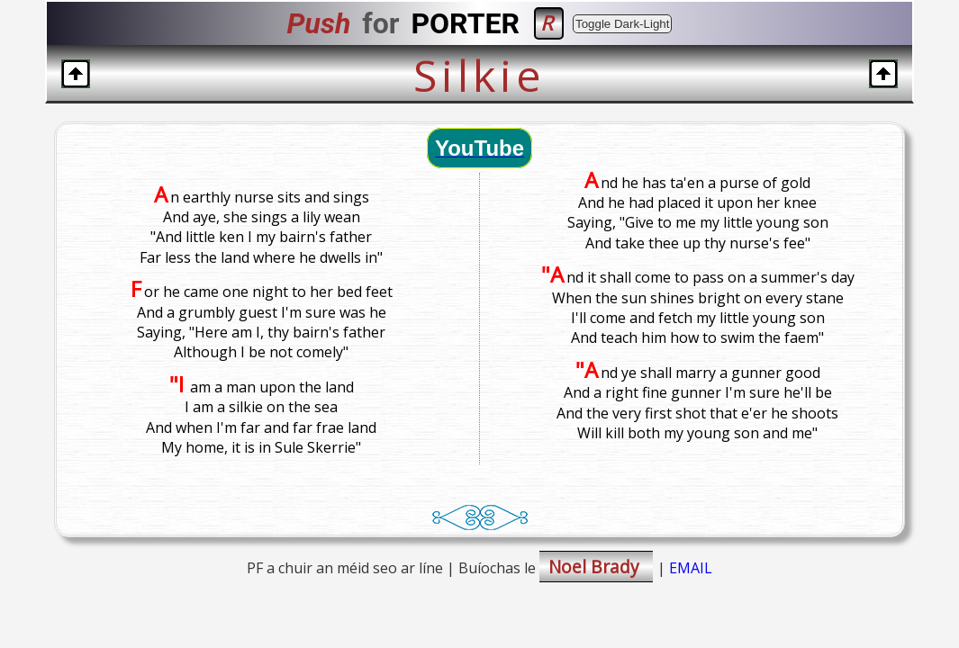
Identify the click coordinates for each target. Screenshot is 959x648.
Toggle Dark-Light (622, 24)
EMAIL (690, 568)
